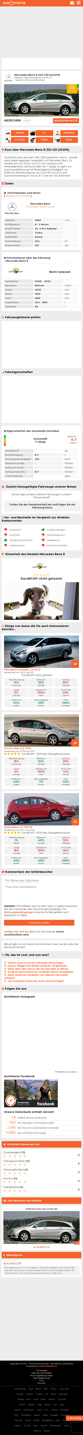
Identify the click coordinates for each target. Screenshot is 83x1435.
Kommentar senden (39, 922)
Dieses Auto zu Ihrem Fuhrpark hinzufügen (36, 962)
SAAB (36, 1420)
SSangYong (47, 1420)
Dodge (20, 1399)
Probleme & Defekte (18, 195)
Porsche (65, 1415)
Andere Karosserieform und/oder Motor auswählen (40, 971)
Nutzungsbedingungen (19, 912)
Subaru (17, 1425)
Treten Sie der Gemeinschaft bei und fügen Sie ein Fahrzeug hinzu (42, 506)
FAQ (41, 1380)
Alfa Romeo (20, 1388)
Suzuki (27, 1425)
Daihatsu (63, 1394)
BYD (46, 1388)
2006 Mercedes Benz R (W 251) (41, 1209)
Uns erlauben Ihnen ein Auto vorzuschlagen (36, 981)
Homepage (41, 1370)
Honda (52, 1399)
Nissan (37, 1415)
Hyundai (62, 1399)
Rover (28, 1420)
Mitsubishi (26, 1415)
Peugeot (54, 1415)
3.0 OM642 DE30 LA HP (40, 206)
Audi (30, 1388)
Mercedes (64, 1409)
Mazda (54, 1409)
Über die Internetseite (41, 1373)
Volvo (66, 1425)
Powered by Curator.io (66, 1071)
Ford (35, 1399)
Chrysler (19, 1394)
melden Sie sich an (16, 931)
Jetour (48, 1404)
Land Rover (28, 1409)
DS (46, 1394)
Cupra (39, 1394)
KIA (55, 1404)
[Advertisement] (41, 31)
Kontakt (42, 1383)
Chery (54, 1388)
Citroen (29, 1394)
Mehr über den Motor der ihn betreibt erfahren (38, 968)
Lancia (17, 1409)
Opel (45, 1415)
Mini (16, 1415)
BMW (38, 1388)
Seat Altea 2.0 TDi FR (18, 827)
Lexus (39, 1409)
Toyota (43, 1425)
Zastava (37, 1430)
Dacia (53, 1394)
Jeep (39, 1404)
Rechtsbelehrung (41, 1378)
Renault (18, 1420)
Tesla (35, 1425)
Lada (61, 1404)
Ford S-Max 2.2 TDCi (17, 748)
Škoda (47, 1430)
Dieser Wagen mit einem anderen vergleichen (37, 965)
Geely (43, 1399)
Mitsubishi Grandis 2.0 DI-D (22, 669)
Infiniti (22, 1404)
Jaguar (31, 1404)
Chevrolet (64, 1388)
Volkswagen (55, 1425)
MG (46, 1409)
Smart (65, 1420)
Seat (57, 1420)
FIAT (28, 1399)
